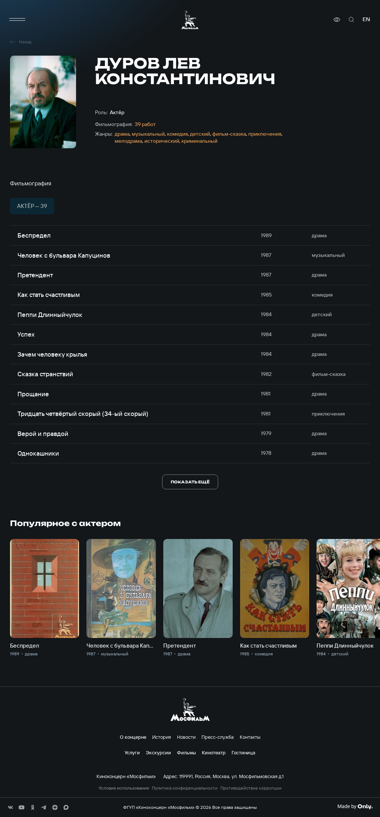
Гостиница (243, 752)
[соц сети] (10, 807)
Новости (186, 737)
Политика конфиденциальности (184, 788)
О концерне (133, 737)
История (161, 737)
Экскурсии (158, 752)
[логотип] (190, 20)
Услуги (132, 752)
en (366, 19)
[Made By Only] (355, 807)
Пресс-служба (218, 737)
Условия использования (124, 788)
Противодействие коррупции (251, 788)
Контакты (250, 737)
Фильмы (186, 752)
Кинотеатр (214, 752)
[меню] (17, 19)
